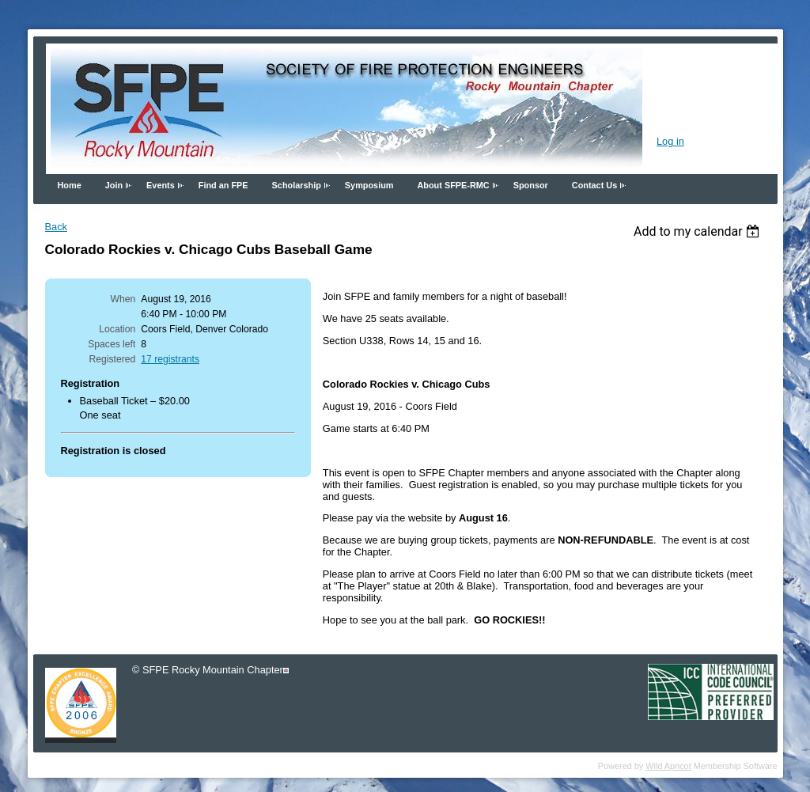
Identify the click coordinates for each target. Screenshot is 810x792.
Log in (670, 141)
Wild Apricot (668, 766)
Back (56, 227)
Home (69, 185)
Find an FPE (223, 185)
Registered (112, 359)
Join (114, 185)
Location (117, 329)
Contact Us (594, 185)
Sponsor (530, 185)
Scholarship (296, 185)
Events (160, 185)
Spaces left (111, 344)
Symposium (369, 185)
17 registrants (170, 359)
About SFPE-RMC (453, 185)
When (123, 299)
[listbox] (699, 231)
